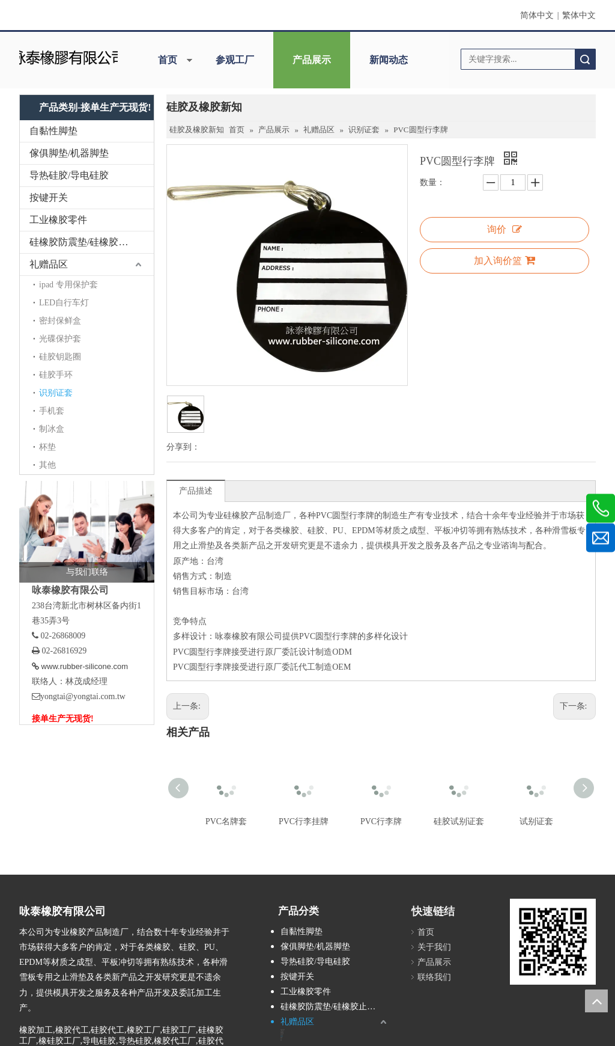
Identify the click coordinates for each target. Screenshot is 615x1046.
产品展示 (311, 60)
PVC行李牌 (381, 821)
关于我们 (434, 947)
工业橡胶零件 (58, 220)
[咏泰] (68, 56)
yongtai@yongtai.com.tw (83, 696)
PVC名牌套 (226, 821)
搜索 (585, 59)
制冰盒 (51, 428)
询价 (504, 229)
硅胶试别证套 (459, 821)
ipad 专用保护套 (68, 284)
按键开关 (48, 197)
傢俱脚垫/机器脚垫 (69, 153)
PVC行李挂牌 (304, 821)
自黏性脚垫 (53, 131)
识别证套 (56, 392)
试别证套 (536, 821)
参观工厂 (235, 60)
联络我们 (434, 977)
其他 (47, 464)
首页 (167, 60)
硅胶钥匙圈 (60, 356)
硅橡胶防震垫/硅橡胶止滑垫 (88, 242)
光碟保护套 (60, 338)
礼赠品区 (48, 264)
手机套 (51, 410)
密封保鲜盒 (60, 320)
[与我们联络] (86, 532)
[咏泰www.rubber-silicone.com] (553, 942)
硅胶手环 (56, 374)
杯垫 (47, 446)
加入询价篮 (504, 260)
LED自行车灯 (64, 302)
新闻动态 (388, 60)
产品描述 (196, 490)
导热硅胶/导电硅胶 (69, 175)
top (596, 1000)
